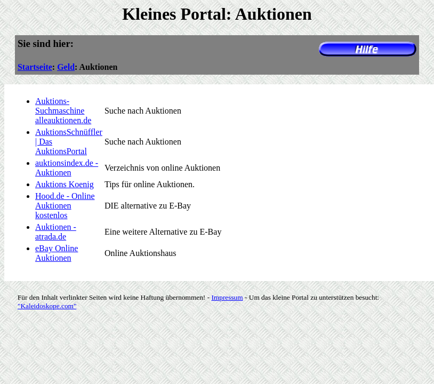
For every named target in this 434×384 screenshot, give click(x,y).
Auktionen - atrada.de (55, 231)
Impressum (227, 297)
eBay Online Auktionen (56, 253)
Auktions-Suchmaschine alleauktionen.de (63, 111)
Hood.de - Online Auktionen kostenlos (65, 205)
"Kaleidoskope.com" (47, 306)
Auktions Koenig (64, 184)
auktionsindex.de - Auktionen (66, 167)
